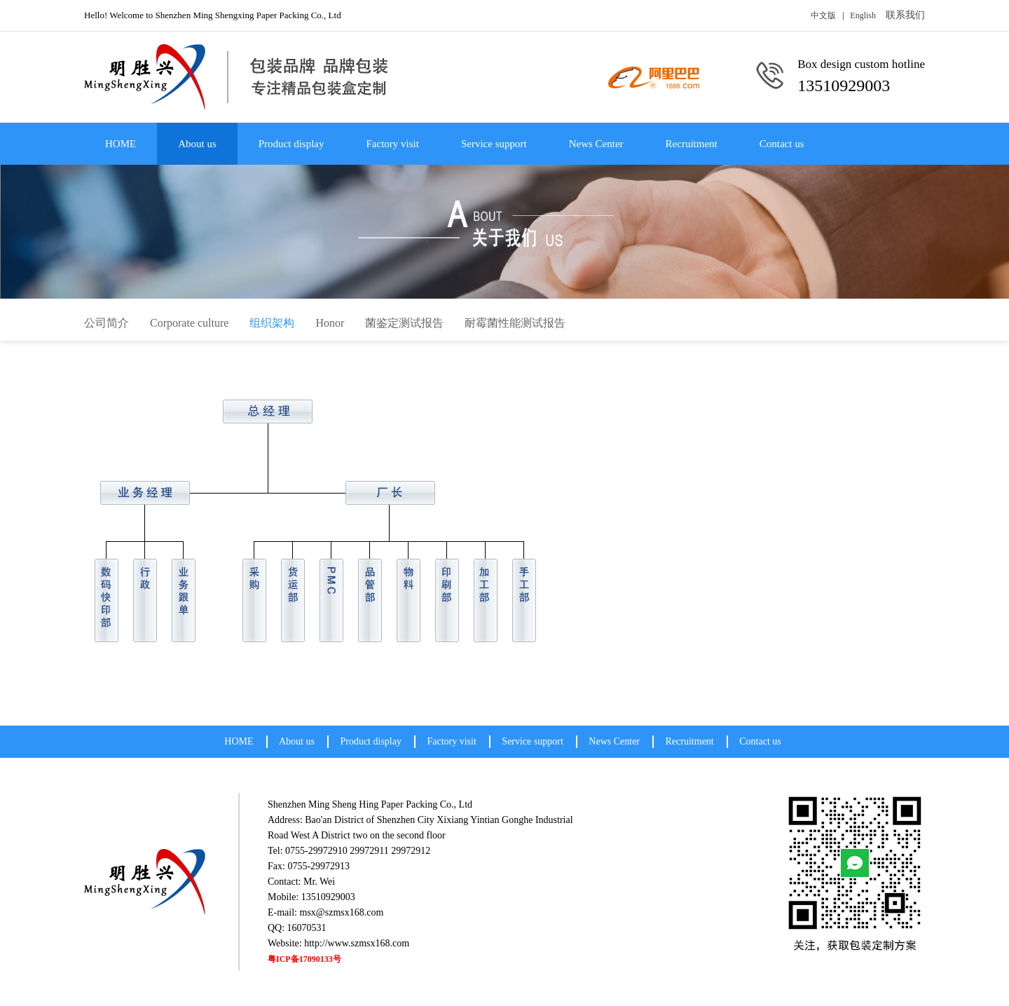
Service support (494, 143)
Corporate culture (189, 323)
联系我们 (905, 15)
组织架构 (271, 323)
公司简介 (106, 323)
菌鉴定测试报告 (404, 323)
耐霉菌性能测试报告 (515, 323)
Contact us (782, 143)
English (863, 15)
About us (197, 143)
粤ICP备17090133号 (304, 959)
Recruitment (692, 143)
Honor (329, 323)
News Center (596, 143)
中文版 (823, 15)
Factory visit (392, 143)
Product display (291, 143)
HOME (120, 143)
